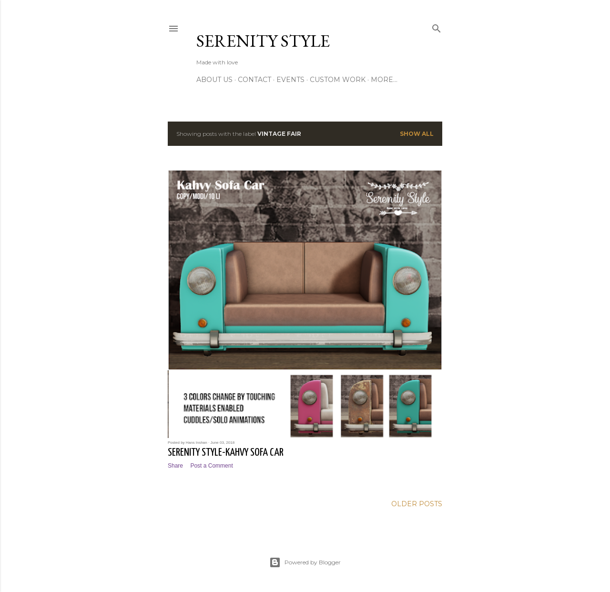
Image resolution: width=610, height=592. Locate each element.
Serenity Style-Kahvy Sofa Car (226, 452)
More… (384, 79)
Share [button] (175, 465)
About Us (214, 79)
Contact (254, 79)
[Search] (436, 26)
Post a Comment (211, 465)
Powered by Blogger (305, 562)
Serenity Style (263, 41)
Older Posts (416, 504)
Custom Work (338, 79)
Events (290, 79)
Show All (417, 133)
